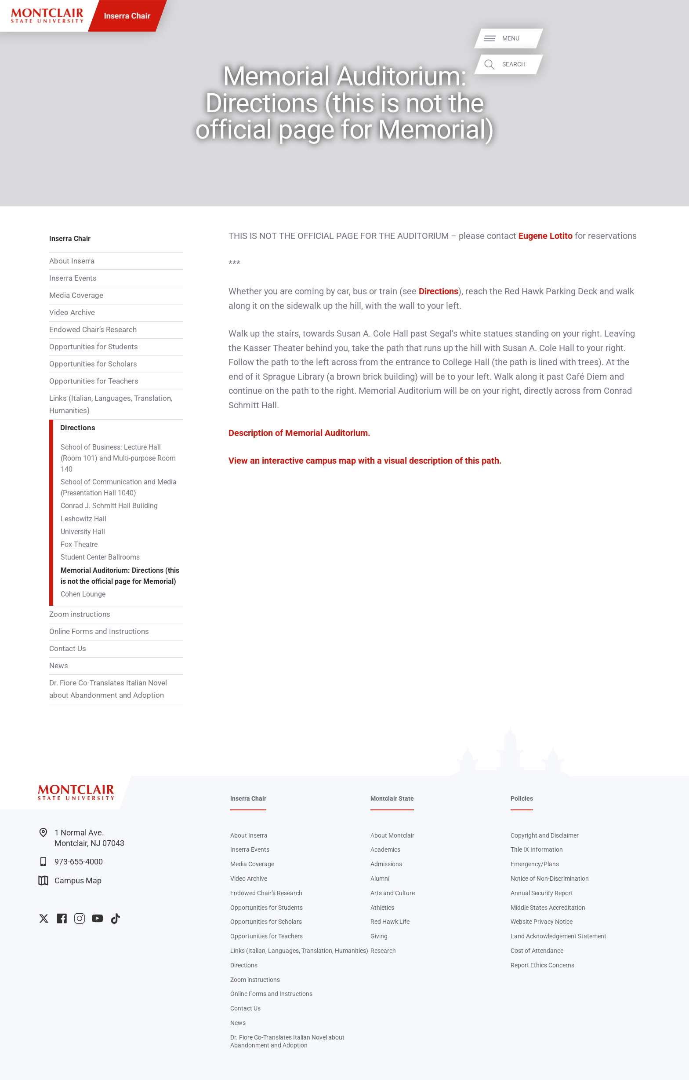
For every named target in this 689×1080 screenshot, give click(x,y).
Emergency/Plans (535, 864)
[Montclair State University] (47, 15)
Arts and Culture (392, 893)
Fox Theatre (79, 545)
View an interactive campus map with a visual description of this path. (365, 460)
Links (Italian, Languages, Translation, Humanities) (110, 404)
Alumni (379, 878)
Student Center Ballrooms (100, 557)
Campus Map (70, 880)
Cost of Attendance (537, 950)
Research (383, 950)
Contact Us (67, 648)
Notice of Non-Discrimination (550, 878)
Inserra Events (73, 278)
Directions (77, 427)
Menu (664, 38)
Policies (522, 798)
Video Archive (72, 312)
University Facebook (61, 918)
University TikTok (115, 918)
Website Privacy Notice (542, 921)
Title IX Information (537, 849)
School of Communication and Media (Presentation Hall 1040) (119, 487)
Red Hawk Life (390, 921)
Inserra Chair (127, 15)
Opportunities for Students (93, 346)
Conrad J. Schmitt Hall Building (109, 506)
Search (667, 64)
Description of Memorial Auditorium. (299, 433)
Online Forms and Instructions (99, 631)
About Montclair (392, 835)
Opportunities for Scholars (93, 363)
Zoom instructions (79, 614)
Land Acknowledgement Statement (558, 936)
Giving (379, 936)
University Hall (83, 532)
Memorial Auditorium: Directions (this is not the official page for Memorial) (120, 576)
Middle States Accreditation (548, 907)
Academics (385, 849)
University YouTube (97, 918)
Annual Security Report (542, 893)
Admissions (386, 864)
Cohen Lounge (83, 594)
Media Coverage (76, 295)
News (58, 665)
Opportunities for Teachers (93, 381)
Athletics (382, 907)
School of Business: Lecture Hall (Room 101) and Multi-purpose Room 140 (118, 458)
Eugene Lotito (546, 236)
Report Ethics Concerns (542, 965)
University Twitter (43, 918)
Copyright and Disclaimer (545, 835)
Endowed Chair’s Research (93, 329)
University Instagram (79, 918)
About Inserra (71, 260)
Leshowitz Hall (83, 519)
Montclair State (392, 798)
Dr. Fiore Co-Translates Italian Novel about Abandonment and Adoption (108, 688)
